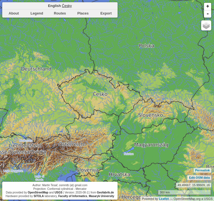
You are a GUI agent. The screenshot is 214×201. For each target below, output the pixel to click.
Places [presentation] (83, 13)
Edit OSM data (199, 177)
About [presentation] (14, 13)
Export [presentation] (106, 13)
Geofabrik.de (105, 192)
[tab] (13, 13)
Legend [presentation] (36, 13)
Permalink (202, 170)
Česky (67, 6)
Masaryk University (101, 196)
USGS (58, 192)
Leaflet (164, 198)
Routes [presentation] (60, 13)
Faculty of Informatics (72, 196)
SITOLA (39, 196)
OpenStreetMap (38, 192)
